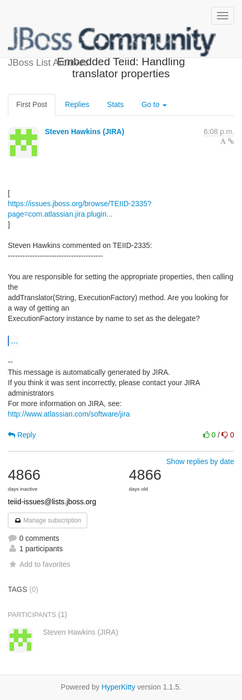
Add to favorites (39, 564)
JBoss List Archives (112, 42)
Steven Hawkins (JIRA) (84, 131)
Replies (77, 104)
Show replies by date (200, 461)
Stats (115, 104)
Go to (154, 104)
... (14, 340)
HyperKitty (118, 687)
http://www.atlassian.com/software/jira (69, 414)
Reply (22, 435)
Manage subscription (48, 520)
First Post (31, 104)
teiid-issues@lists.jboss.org (52, 501)
